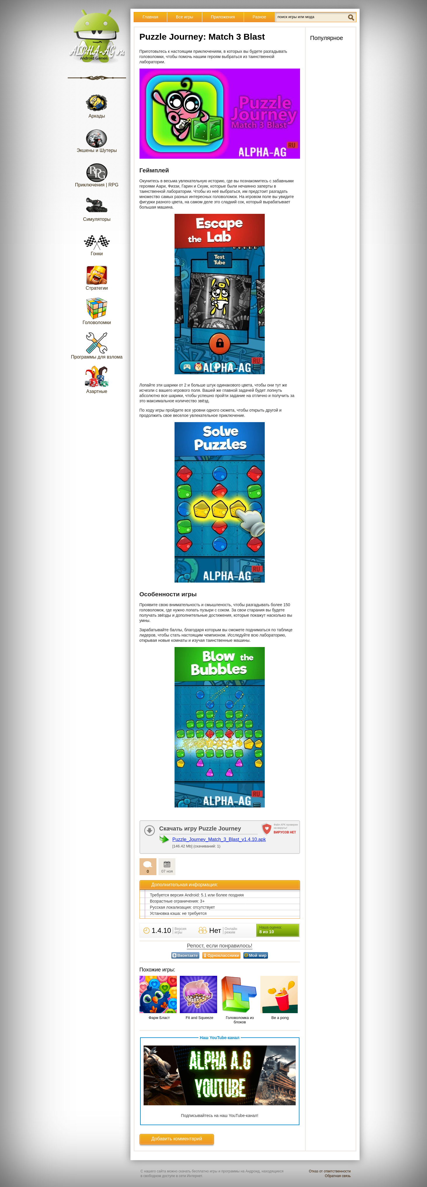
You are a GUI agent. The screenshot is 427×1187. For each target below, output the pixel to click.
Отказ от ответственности (330, 1171)
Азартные (97, 380)
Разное (259, 17)
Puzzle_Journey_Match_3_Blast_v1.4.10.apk (219, 839)
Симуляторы (97, 207)
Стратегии (97, 276)
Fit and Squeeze (199, 1017)
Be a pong (280, 1017)
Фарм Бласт (159, 1017)
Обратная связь (338, 1176)
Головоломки (97, 311)
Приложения (223, 17)
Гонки (97, 242)
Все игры (184, 17)
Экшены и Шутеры (97, 139)
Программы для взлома (96, 345)
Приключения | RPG (96, 173)
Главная (150, 17)
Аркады (97, 104)
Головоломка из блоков (240, 1019)
